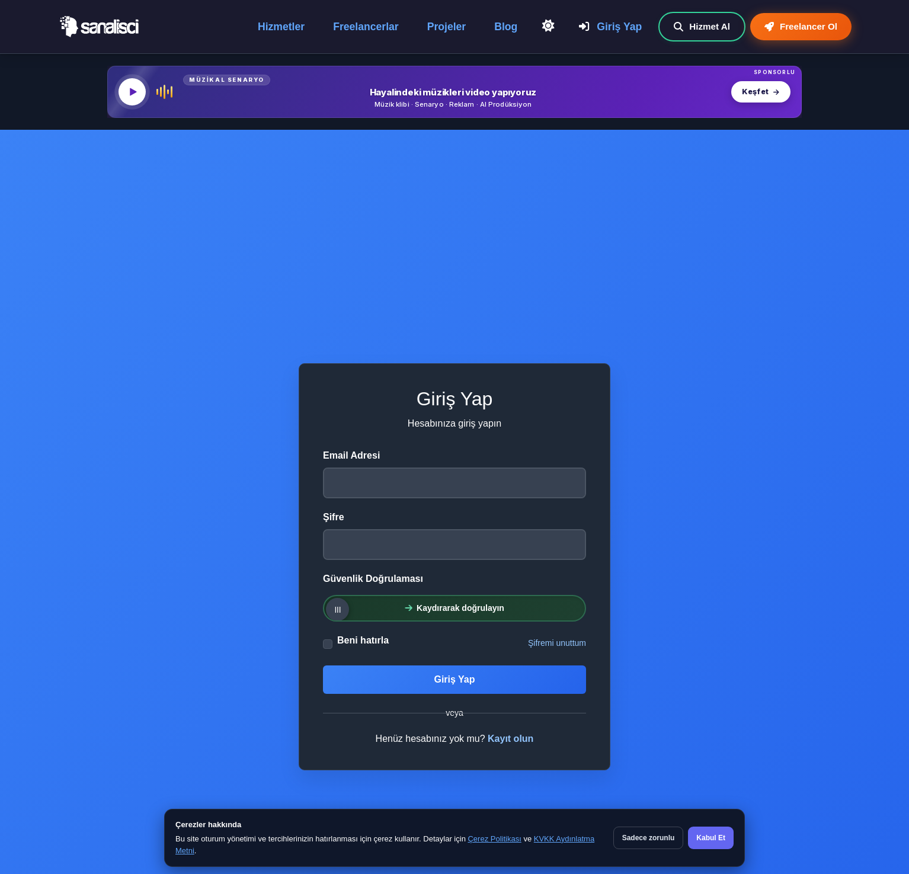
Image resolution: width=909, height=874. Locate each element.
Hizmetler (281, 27)
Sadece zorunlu (648, 838)
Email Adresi (351, 455)
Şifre (333, 517)
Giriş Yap (610, 27)
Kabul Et (710, 838)
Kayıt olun (510, 739)
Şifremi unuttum (557, 643)
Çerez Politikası (494, 838)
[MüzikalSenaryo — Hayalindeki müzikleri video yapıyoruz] (454, 92)
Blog (505, 27)
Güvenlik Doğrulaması (373, 579)
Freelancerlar (366, 27)
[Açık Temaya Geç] (548, 26)
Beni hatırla (363, 640)
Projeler (446, 27)
